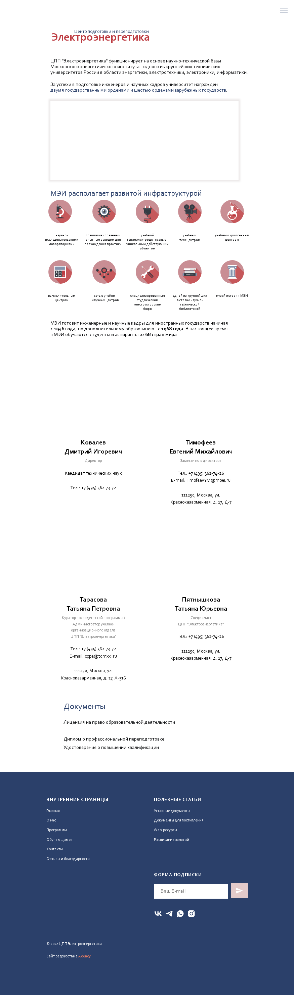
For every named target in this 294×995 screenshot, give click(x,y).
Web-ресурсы (165, 830)
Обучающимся (59, 840)
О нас (51, 820)
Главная (53, 811)
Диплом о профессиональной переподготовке (114, 739)
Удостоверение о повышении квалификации (111, 747)
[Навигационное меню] (284, 10)
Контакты (54, 849)
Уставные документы (172, 811)
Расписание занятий (171, 840)
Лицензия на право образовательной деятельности (119, 722)
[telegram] (169, 913)
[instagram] (191, 913)
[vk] (158, 913)
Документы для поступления (179, 820)
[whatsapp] (180, 913)
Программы (56, 830)
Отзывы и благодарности (68, 859)
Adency (84, 956)
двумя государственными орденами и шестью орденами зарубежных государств (138, 90)
